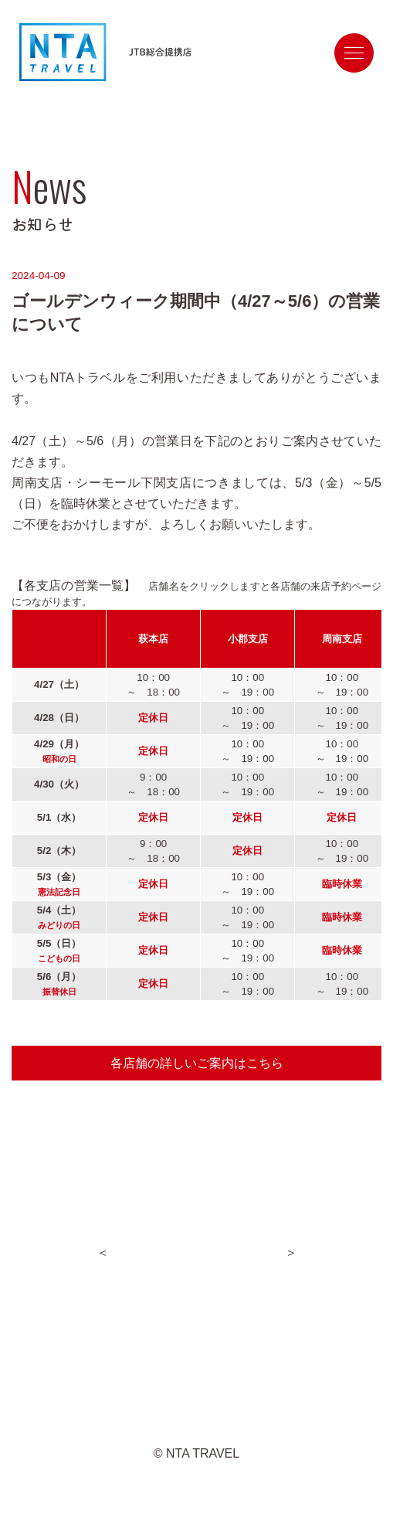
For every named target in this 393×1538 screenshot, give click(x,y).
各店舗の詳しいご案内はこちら (196, 1063)
